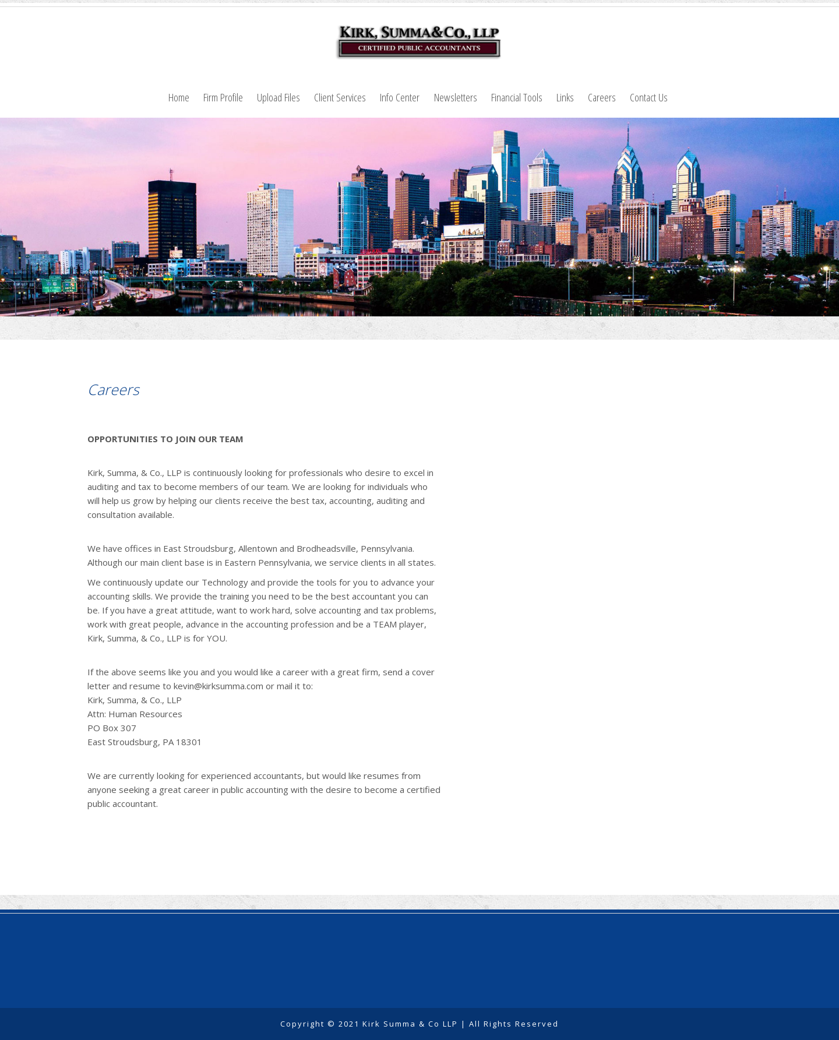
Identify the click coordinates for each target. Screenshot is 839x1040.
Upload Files (278, 97)
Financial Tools (516, 97)
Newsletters (455, 97)
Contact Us (649, 97)
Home (178, 97)
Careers (602, 97)
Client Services (340, 97)
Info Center (400, 97)
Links (565, 97)
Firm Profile (223, 97)
